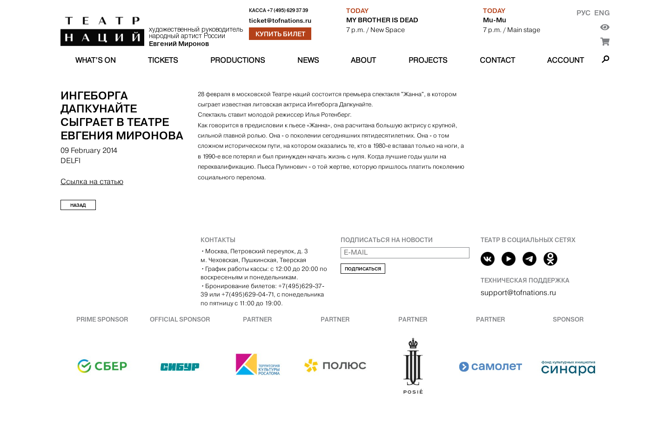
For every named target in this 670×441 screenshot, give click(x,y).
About (363, 60)
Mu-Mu (494, 20)
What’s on (95, 60)
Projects (428, 60)
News (308, 60)
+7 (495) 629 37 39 (287, 10)
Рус (583, 12)
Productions (237, 60)
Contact (497, 60)
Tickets (163, 60)
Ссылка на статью (91, 181)
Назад (78, 205)
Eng (602, 12)
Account (565, 60)
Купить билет (280, 34)
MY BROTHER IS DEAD (382, 20)
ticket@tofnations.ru (280, 21)
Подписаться (363, 269)
